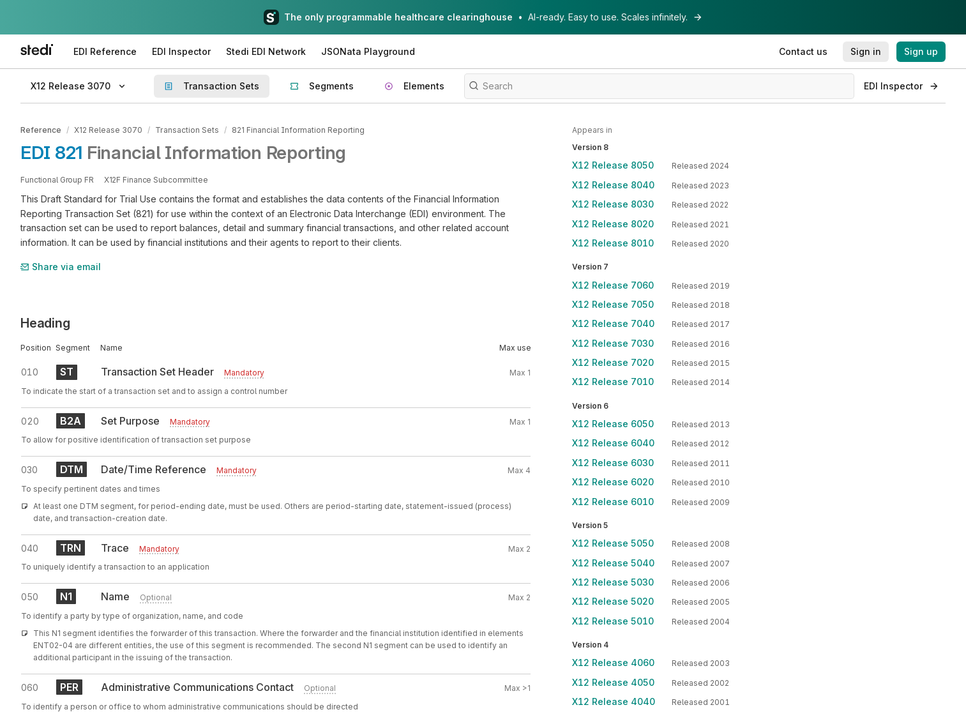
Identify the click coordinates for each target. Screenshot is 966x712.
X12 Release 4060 (613, 662)
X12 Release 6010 (613, 501)
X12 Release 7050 (613, 304)
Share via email (60, 266)
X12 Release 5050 (613, 543)
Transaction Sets (186, 130)
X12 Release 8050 (613, 165)
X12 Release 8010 (613, 243)
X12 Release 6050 (613, 423)
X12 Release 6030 (613, 462)
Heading (45, 323)
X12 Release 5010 (613, 621)
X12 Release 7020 (613, 362)
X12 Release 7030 (613, 343)
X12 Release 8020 (613, 223)
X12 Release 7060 (613, 285)
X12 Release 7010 (613, 381)
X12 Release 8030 (613, 204)
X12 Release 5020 (613, 601)
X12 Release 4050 (613, 682)
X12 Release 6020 (613, 481)
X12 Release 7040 (613, 323)
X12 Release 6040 (613, 442)
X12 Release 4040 (613, 701)
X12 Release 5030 (613, 582)
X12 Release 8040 (613, 184)
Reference (40, 130)
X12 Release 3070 (108, 130)
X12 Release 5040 (613, 562)
